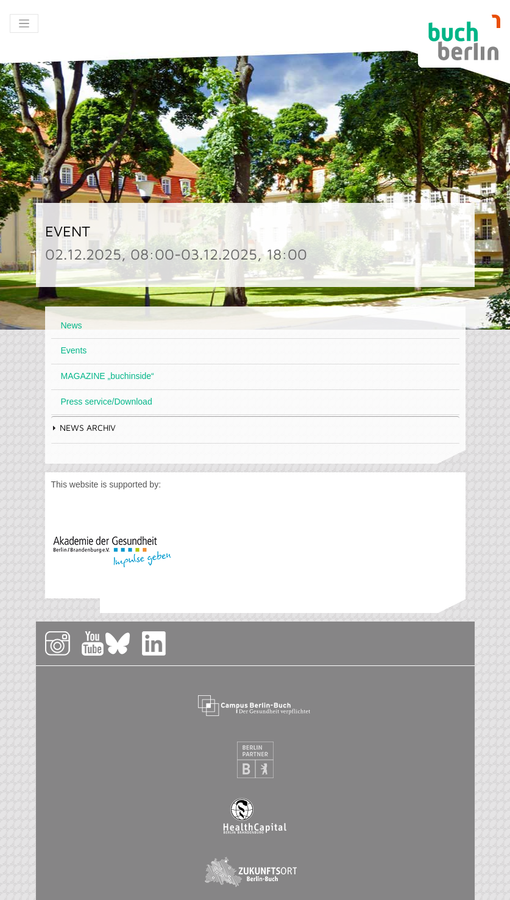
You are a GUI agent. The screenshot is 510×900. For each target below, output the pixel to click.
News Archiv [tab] (83, 427)
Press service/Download (106, 401)
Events (74, 350)
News (71, 325)
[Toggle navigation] (24, 23)
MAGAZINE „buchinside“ (107, 376)
